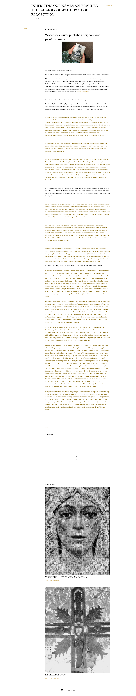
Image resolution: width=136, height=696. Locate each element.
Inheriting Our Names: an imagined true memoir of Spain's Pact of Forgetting (64, 10)
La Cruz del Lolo (55, 674)
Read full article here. (83, 92)
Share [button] (25, 28)
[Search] (109, 5)
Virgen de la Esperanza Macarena (66, 577)
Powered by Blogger (68, 690)
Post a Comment (54, 580)
